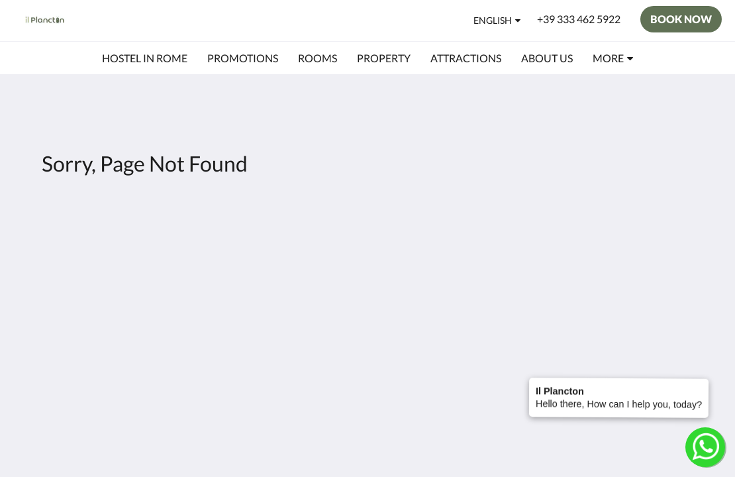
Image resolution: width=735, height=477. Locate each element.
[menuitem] (144, 58)
